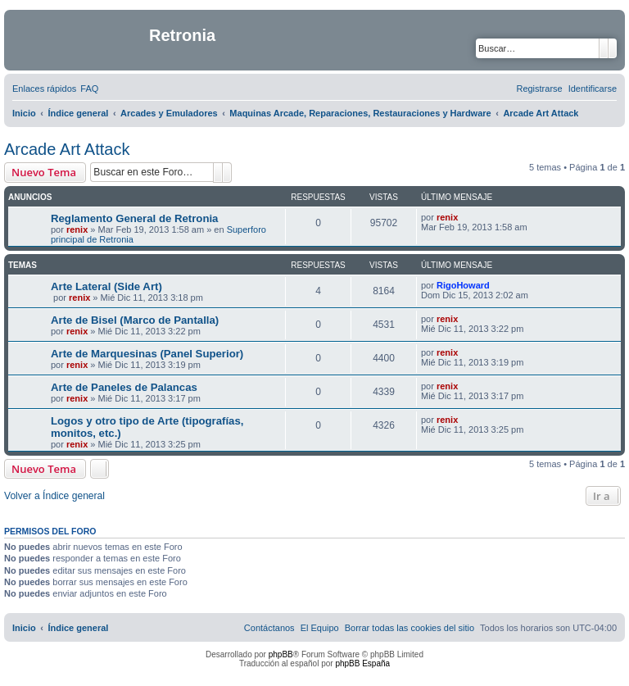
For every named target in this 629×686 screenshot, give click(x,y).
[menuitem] (89, 88)
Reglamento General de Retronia (134, 218)
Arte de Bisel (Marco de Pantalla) (135, 320)
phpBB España (362, 663)
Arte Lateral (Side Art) (106, 286)
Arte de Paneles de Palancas (124, 387)
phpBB (281, 654)
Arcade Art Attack (66, 149)
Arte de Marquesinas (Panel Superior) (147, 354)
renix (77, 229)
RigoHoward (463, 285)
